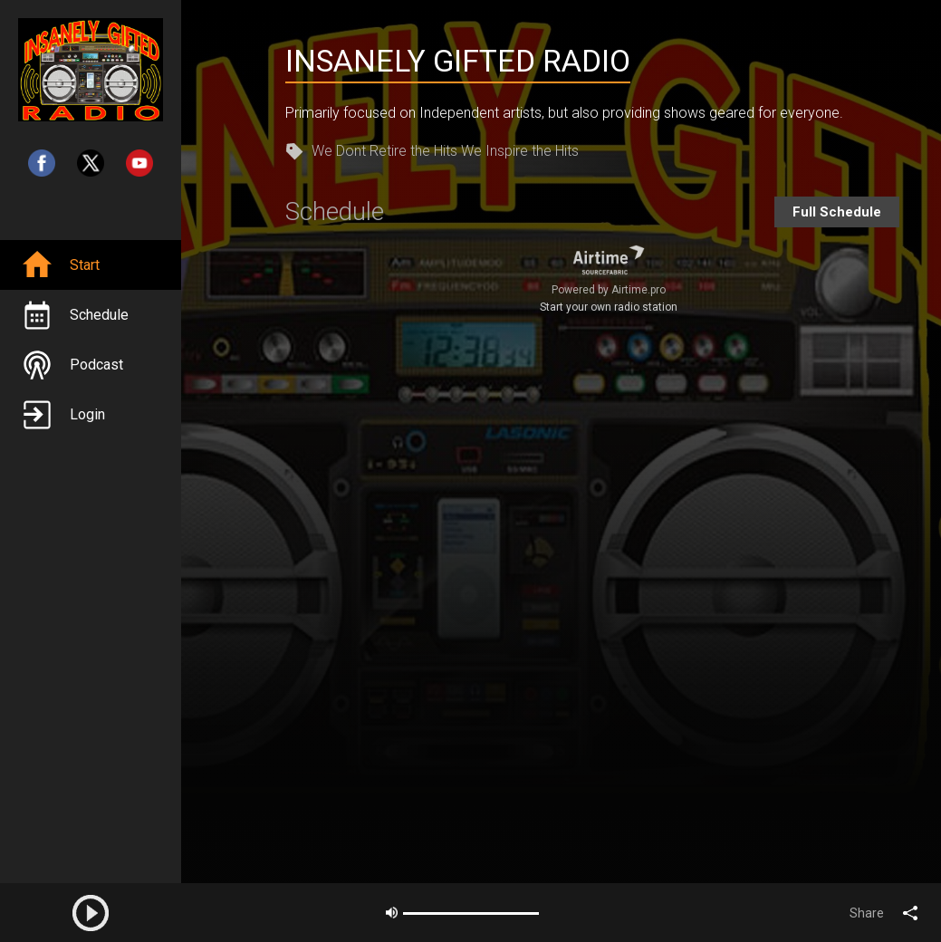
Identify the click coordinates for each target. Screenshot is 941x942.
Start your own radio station (608, 307)
